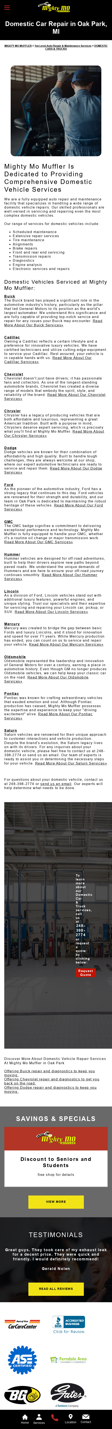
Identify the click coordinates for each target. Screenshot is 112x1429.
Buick (9, 296)
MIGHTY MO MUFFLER (18, 45)
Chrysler (12, 411)
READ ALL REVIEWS (56, 1288)
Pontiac (11, 693)
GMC (8, 522)
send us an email (56, 784)
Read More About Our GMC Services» (38, 542)
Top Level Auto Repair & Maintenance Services (63, 45)
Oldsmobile (15, 657)
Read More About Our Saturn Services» (71, 763)
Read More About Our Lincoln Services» (51, 612)
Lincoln (11, 591)
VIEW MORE (56, 1201)
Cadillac (12, 337)
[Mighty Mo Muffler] (56, 1138)
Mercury (12, 624)
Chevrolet (13, 374)
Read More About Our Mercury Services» (66, 644)
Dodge (10, 448)
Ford (8, 485)
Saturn (10, 730)
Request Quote (85, 973)
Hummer (12, 554)
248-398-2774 (21, 784)
